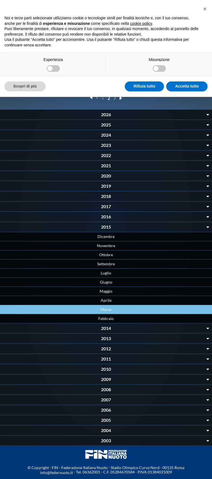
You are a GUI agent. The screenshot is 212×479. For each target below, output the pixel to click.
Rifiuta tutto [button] (144, 86)
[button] (204, 8)
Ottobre (106, 254)
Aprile (106, 300)
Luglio (106, 273)
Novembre (106, 245)
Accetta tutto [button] (187, 86)
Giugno (106, 282)
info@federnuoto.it (56, 472)
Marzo (106, 309)
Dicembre (106, 236)
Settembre (106, 263)
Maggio (106, 291)
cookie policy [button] (141, 23)
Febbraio (106, 318)
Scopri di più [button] (25, 86)
